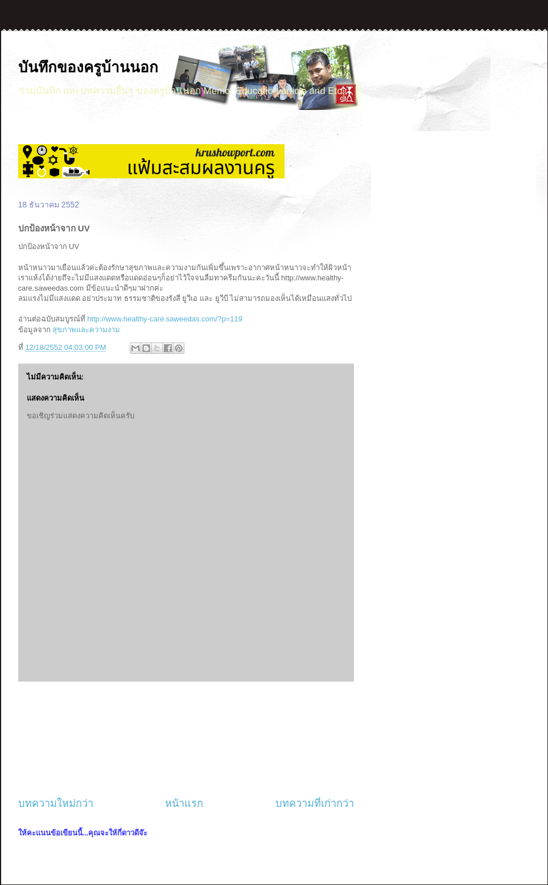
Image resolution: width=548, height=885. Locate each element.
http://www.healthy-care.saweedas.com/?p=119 (164, 319)
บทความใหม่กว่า (55, 803)
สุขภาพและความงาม (86, 329)
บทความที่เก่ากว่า (314, 803)
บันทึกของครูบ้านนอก (88, 67)
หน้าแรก (184, 803)
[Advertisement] (186, 739)
